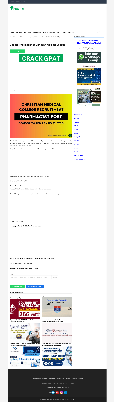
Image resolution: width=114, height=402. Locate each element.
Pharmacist (31, 277)
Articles (12, 1)
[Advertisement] (65, 16)
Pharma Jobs (22, 277)
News (29, 32)
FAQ (58, 32)
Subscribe (71, 32)
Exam (44, 32)
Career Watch (37, 32)
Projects (18, 1)
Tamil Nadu (47, 277)
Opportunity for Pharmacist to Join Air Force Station (55, 296)
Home (12, 32)
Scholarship (51, 32)
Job (25, 32)
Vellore (55, 277)
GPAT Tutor (19, 32)
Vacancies (23, 1)
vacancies (14, 277)
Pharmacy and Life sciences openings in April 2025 (25, 36)
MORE (64, 32)
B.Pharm (39, 277)
